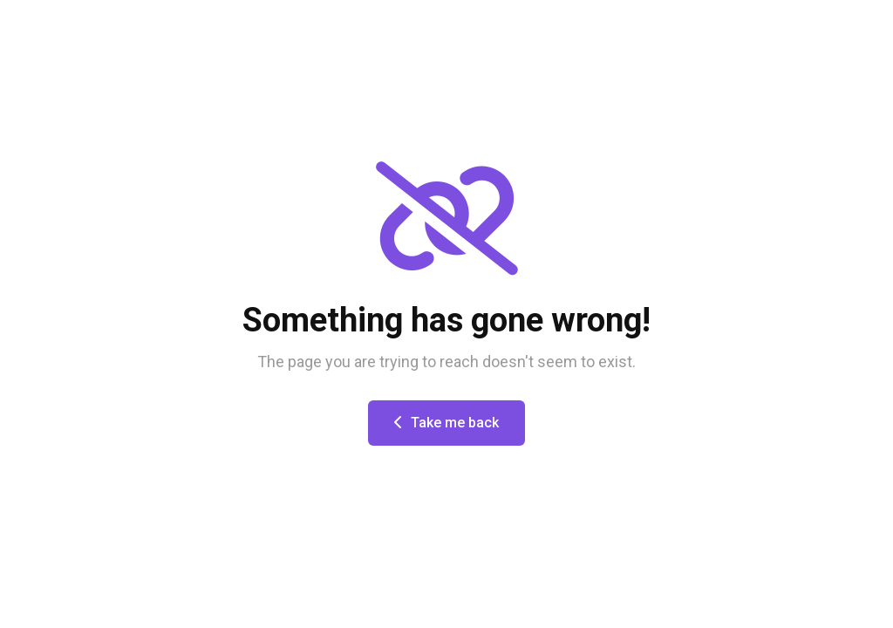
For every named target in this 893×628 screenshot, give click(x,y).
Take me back (446, 422)
